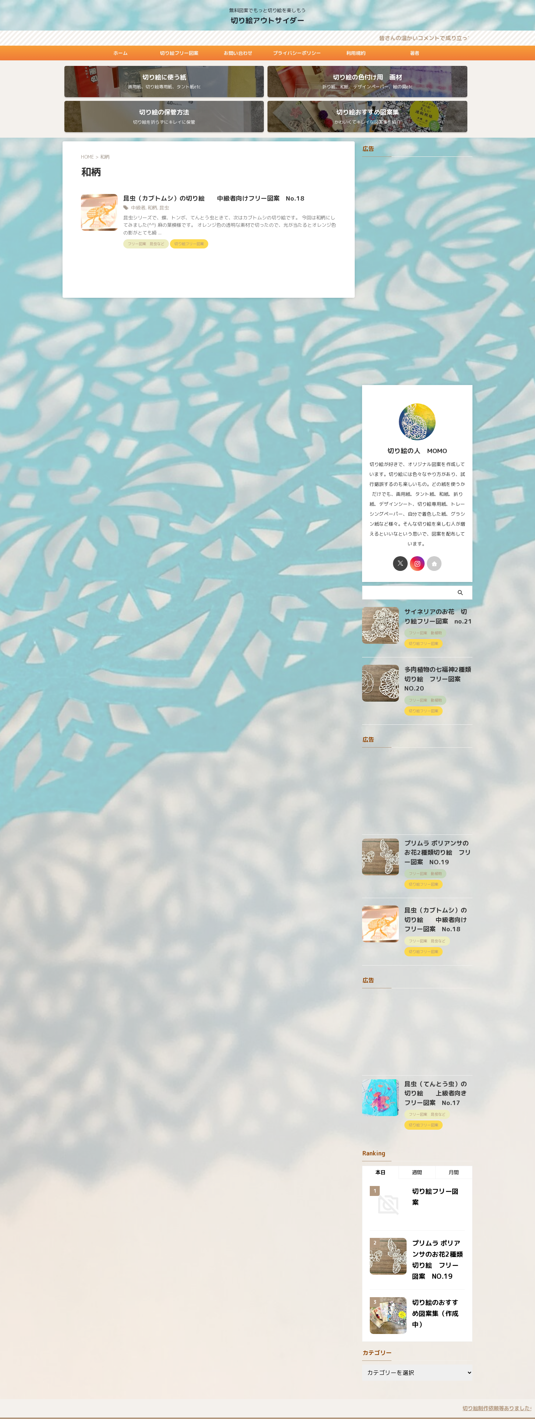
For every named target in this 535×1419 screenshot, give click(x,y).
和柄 (150, 181)
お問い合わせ (238, 53)
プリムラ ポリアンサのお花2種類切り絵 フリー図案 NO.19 (437, 810)
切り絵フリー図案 (179, 53)
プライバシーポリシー (297, 53)
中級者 (137, 181)
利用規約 (355, 53)
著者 (414, 53)
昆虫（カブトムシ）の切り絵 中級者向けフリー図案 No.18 (208, 172)
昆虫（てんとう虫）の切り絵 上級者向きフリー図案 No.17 (443, 1044)
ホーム (120, 53)
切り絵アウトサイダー (267, 20)
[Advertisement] (417, 244)
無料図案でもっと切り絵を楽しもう (267, 1384)
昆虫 (161, 181)
